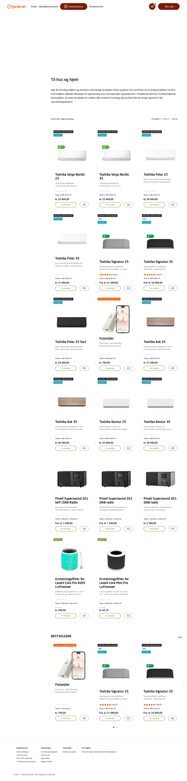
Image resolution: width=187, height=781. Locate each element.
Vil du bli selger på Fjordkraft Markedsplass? (99, 752)
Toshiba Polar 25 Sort (70, 342)
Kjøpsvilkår (45, 758)
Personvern (45, 755)
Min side (169, 6)
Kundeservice (96, 6)
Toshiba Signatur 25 (114, 262)
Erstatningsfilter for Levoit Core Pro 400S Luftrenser (70, 583)
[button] (113, 727)
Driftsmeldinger (22, 752)
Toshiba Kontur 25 (112, 422)
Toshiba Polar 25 (156, 174)
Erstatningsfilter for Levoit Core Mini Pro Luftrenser (114, 583)
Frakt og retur (22, 755)
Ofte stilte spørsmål (24, 758)
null (180, 637)
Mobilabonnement (48, 6)
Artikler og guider (69, 752)
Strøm (34, 6)
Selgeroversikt (46, 761)
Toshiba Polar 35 (67, 258)
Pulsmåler (106, 338)
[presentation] (50, 684)
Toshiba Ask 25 (155, 342)
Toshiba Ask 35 (66, 422)
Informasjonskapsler (49, 752)
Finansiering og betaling (26, 761)
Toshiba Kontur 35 (157, 422)
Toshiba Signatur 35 (158, 262)
